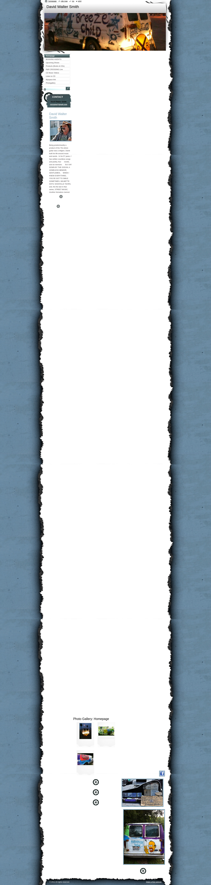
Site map (64, 1)
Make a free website (154, 882)
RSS (73, 1)
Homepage (52, 1)
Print (79, 1)
